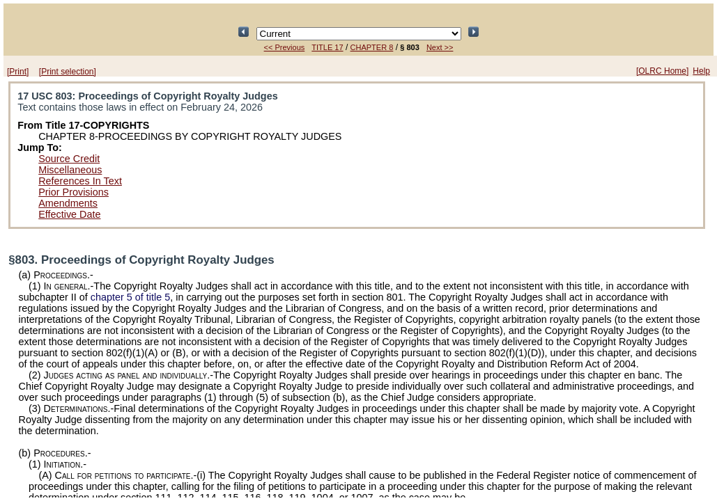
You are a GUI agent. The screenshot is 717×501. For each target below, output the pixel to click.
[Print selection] (67, 72)
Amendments (68, 203)
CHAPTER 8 (372, 47)
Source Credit (69, 158)
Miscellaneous (70, 169)
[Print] (18, 72)
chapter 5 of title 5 (130, 297)
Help (701, 71)
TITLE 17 (327, 47)
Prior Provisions (73, 192)
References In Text (80, 180)
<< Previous (284, 47)
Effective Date (69, 214)
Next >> (440, 47)
